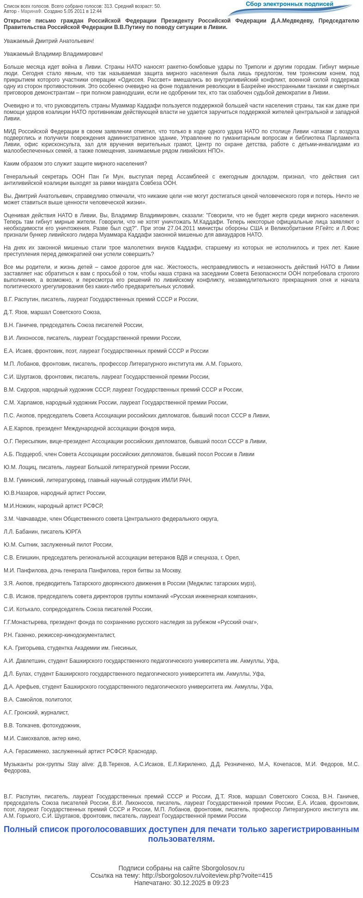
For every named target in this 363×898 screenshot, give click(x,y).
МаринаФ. (32, 11)
